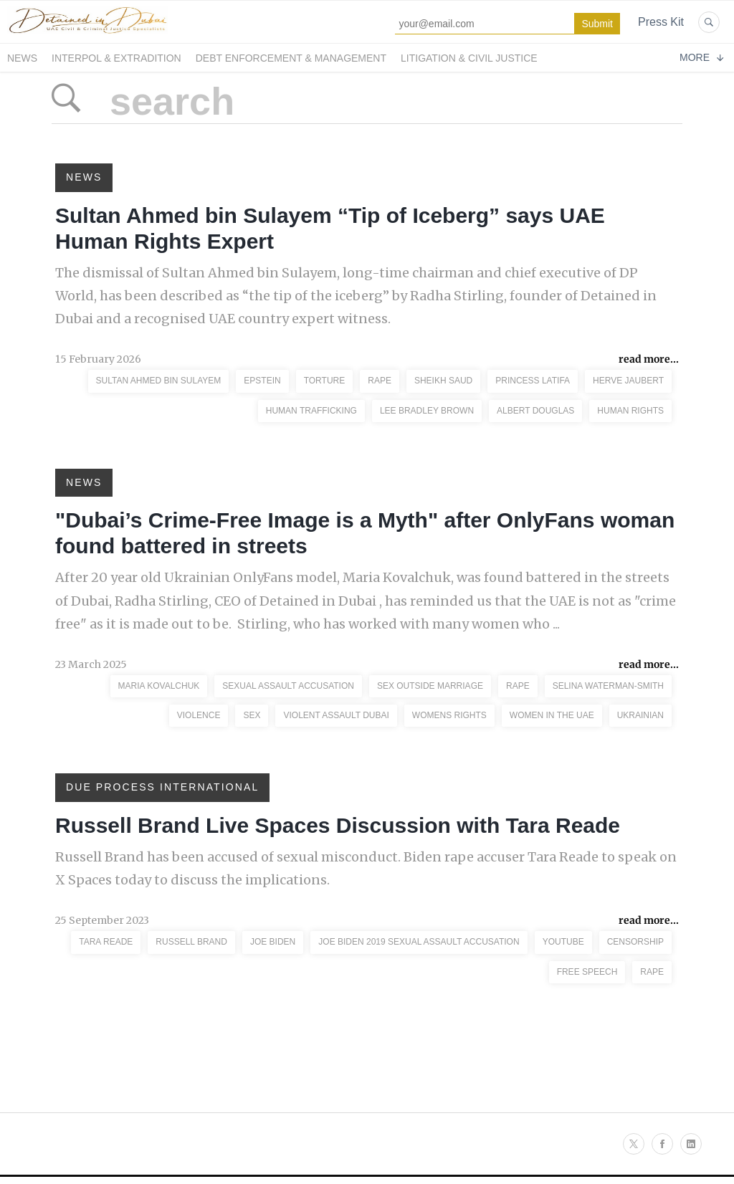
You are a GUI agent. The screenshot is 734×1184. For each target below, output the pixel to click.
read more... (649, 359)
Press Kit (661, 22)
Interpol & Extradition (116, 58)
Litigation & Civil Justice (469, 58)
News (22, 58)
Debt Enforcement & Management (291, 58)
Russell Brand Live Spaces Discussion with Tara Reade (337, 825)
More (701, 57)
